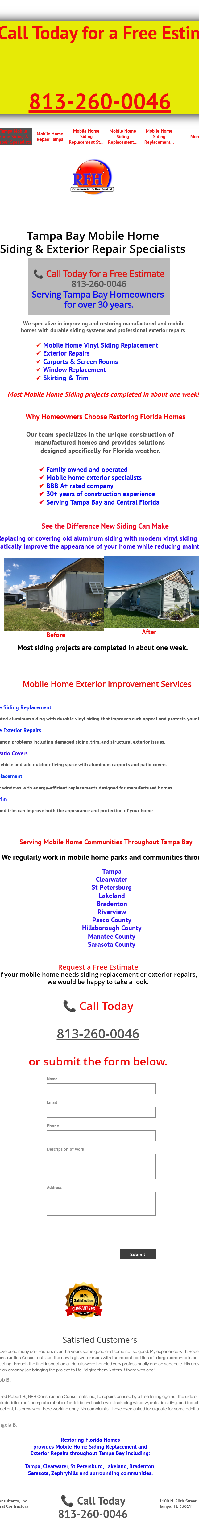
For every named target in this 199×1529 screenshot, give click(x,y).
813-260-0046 (98, 284)
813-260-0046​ (100, 101)
